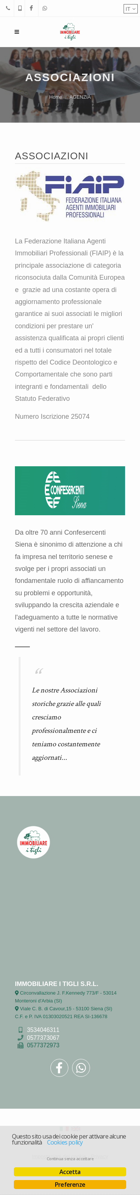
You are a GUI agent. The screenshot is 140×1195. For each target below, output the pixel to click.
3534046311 (43, 1029)
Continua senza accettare (70, 1158)
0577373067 (43, 1037)
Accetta (69, 1172)
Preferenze (70, 1184)
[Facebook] (31, 8)
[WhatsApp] (45, 8)
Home (55, 97)
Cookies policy (65, 1142)
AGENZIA (80, 97)
